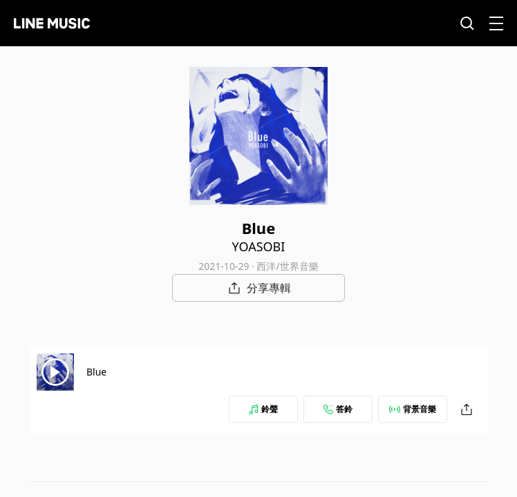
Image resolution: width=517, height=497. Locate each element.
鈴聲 (263, 409)
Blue (96, 371)
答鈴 (337, 409)
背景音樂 (412, 409)
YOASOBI (258, 246)
